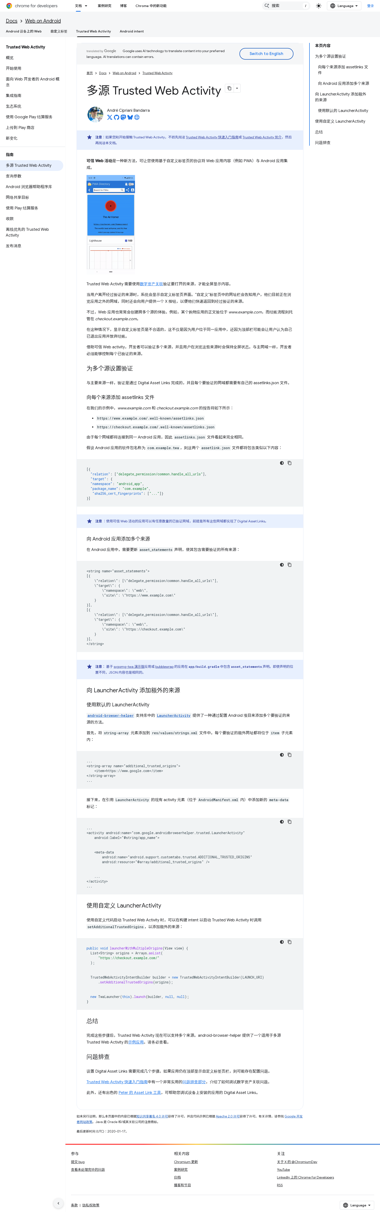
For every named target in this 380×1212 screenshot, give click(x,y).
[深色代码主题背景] (282, 463)
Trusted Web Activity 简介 (262, 137)
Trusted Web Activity (157, 73)
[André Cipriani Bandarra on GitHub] (116, 119)
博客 (123, 6)
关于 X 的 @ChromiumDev (297, 1162)
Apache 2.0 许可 (228, 1116)
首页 (90, 73)
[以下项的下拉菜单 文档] (87, 6)
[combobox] (286, 5)
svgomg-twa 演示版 (129, 666)
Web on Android (43, 21)
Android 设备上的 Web (24, 31)
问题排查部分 (194, 1082)
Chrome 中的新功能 (150, 6)
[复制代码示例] (289, 463)
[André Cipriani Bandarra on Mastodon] (123, 119)
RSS (280, 1185)
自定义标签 (58, 31)
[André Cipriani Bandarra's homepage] (137, 119)
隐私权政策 (90, 1205)
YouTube (283, 1169)
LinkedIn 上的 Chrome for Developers (305, 1177)
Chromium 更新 (186, 1162)
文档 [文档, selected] (78, 6)
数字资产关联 (151, 284)
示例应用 (136, 1042)
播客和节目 (182, 1185)
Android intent (132, 31)
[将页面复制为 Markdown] (229, 88)
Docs (11, 21)
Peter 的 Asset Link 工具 (140, 1092)
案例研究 (104, 6)
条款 (74, 1205)
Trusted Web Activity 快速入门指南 (212, 137)
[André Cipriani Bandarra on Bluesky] (130, 119)
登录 (370, 6)
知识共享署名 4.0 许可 (152, 1116)
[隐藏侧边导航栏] (58, 1203)
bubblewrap (164, 666)
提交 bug (78, 1162)
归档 (177, 1177)
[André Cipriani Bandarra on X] (109, 119)
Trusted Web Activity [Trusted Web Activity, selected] (93, 31)
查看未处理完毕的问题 (88, 1169)
